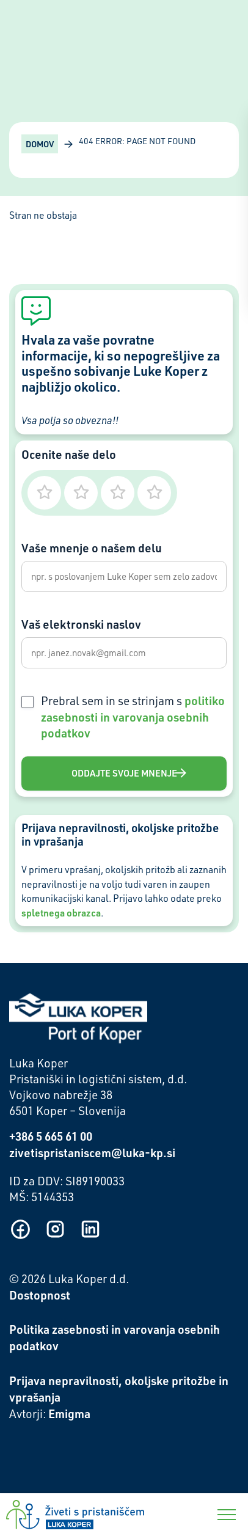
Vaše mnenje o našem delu (91, 547)
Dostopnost (39, 1295)
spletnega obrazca (61, 913)
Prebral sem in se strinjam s (133, 717)
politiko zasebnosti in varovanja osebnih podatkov (133, 717)
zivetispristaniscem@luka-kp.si (92, 1152)
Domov (40, 144)
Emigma (69, 1413)
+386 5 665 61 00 (50, 1136)
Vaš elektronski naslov (81, 624)
